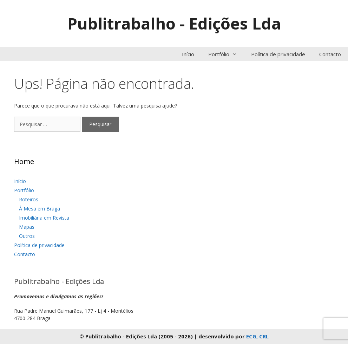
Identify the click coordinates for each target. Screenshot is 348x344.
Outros (27, 236)
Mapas (26, 226)
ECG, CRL (257, 336)
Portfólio (24, 190)
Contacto (330, 54)
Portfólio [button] (226, 54)
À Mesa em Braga (39, 208)
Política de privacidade (278, 54)
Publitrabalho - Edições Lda (174, 23)
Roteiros (28, 199)
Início (188, 54)
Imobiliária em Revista (44, 217)
